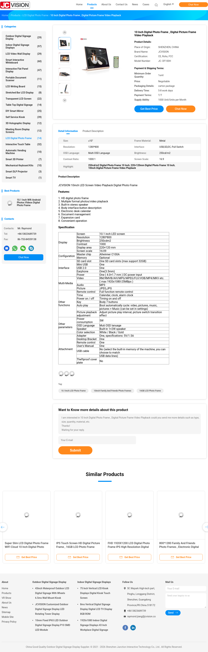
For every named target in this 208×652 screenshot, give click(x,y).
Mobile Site (8, 617)
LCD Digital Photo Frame (24, 138)
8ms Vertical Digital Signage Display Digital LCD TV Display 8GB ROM (96, 609)
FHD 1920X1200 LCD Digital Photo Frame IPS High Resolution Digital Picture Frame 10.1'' (129, 547)
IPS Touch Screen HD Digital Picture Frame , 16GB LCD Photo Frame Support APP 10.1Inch (78, 547)
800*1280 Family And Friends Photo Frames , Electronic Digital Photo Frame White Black (179, 547)
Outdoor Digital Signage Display (24, 37)
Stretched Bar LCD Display (24, 92)
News (5, 607)
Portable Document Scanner (24, 79)
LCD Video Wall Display (24, 53)
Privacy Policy (9, 621)
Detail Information (68, 131)
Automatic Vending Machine (24, 152)
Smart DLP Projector (24, 171)
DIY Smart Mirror (24, 111)
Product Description (93, 131)
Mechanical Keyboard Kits (24, 165)
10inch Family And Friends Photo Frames (112, 391)
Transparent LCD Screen (24, 98)
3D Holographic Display (24, 123)
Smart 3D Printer (24, 159)
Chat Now (193, 4)
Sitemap (6, 612)
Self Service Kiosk (24, 117)
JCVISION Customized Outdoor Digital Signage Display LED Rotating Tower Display (51, 609)
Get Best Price (149, 108)
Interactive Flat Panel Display (24, 70)
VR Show (6, 598)
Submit (75, 450)
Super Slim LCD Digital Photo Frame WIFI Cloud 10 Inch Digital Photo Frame (26, 547)
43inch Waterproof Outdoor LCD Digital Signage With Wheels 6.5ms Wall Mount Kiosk (52, 593)
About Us (6, 602)
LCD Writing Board (24, 86)
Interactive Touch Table (24, 144)
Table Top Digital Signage (24, 105)
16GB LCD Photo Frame (150, 391)
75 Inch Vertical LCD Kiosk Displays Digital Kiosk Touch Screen (95, 593)
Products (6, 593)
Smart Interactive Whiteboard (24, 61)
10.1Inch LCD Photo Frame (73, 391)
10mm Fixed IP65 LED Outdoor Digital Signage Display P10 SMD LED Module (52, 625)
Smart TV (24, 177)
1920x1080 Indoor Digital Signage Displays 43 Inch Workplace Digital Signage (94, 625)
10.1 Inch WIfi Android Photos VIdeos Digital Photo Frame (29, 202)
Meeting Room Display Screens (24, 130)
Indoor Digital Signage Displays (24, 46)
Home (5, 588)
